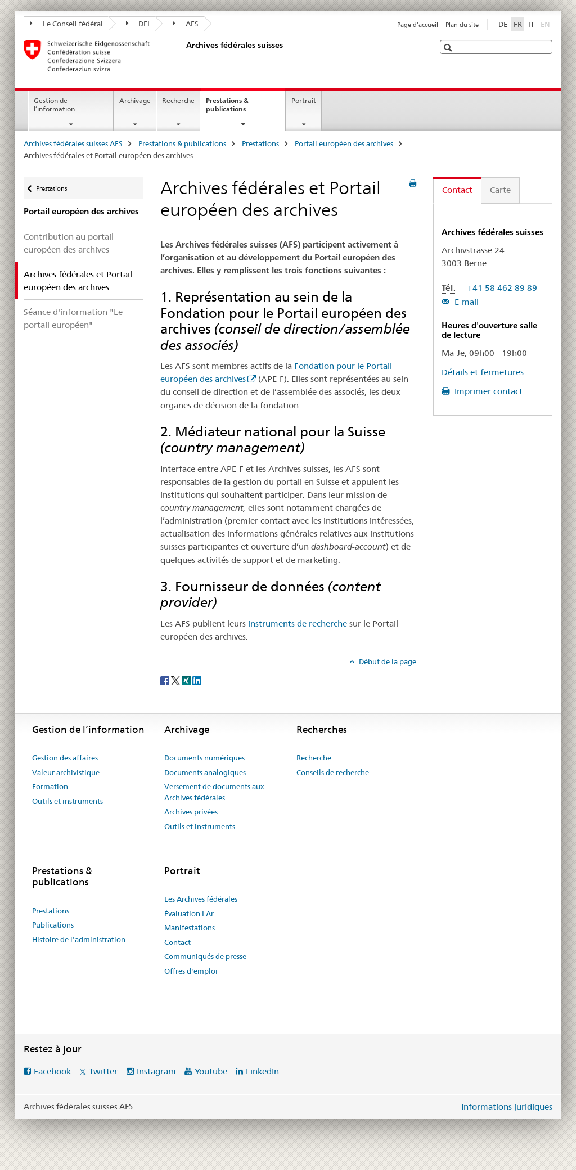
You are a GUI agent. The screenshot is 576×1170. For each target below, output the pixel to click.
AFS (186, 23)
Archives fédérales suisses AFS (73, 143)
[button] (449, 47)
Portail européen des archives (344, 143)
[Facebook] (165, 680)
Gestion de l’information (54, 104)
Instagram (156, 1071)
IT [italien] (531, 24)
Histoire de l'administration (78, 939)
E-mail (465, 301)
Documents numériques (204, 757)
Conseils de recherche (332, 772)
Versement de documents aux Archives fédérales (214, 792)
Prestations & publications (238, 108)
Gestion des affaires (65, 757)
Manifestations (189, 927)
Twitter (103, 1071)
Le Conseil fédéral (66, 23)
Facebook (52, 1071)
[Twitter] (176, 680)
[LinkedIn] (196, 680)
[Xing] (187, 680)
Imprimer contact (487, 391)
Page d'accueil (417, 25)
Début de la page (386, 661)
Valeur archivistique (66, 772)
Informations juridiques (506, 1106)
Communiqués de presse (205, 956)
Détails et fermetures (483, 372)
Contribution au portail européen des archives (69, 243)
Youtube (211, 1071)
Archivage (135, 100)
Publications (53, 924)
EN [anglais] (546, 24)
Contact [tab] (457, 189)
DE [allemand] (502, 24)
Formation (50, 786)
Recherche (178, 100)
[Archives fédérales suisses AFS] (184, 55)
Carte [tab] (500, 189)
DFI (138, 23)
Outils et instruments (67, 801)
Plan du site (462, 25)
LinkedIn (262, 1071)
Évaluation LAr (189, 913)
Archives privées (191, 811)
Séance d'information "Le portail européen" (73, 318)
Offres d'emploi (191, 970)
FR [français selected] (518, 24)
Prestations (260, 143)
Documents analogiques (205, 772)
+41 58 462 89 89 (502, 287)
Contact (177, 942)
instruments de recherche (297, 623)
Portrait (303, 100)
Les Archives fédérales (200, 898)
